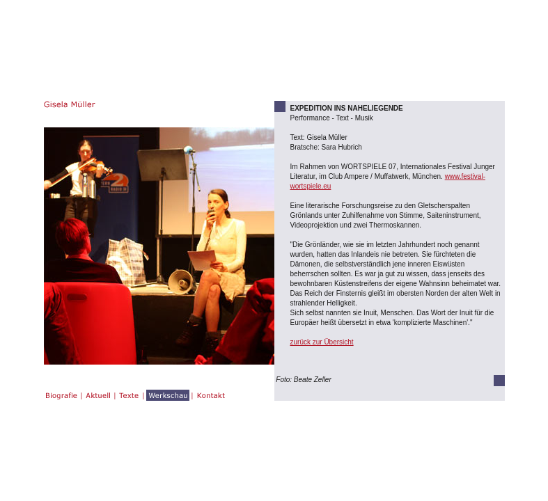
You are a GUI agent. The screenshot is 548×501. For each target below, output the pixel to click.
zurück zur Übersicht (322, 342)
